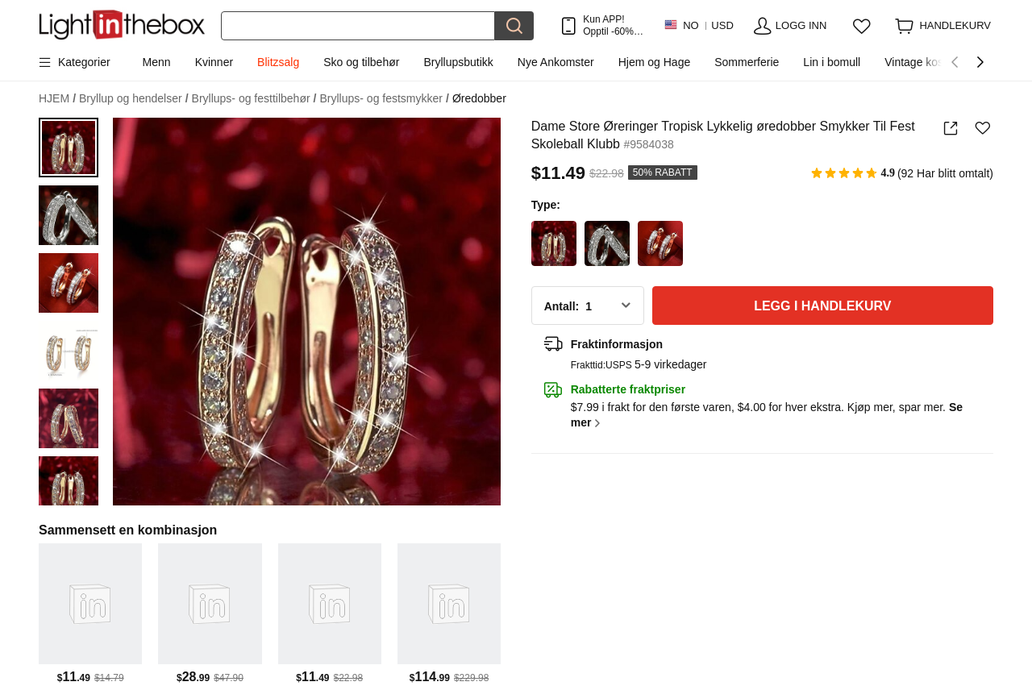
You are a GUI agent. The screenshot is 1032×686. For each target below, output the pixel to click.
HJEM (57, 98)
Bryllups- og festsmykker (384, 98)
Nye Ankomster (556, 62)
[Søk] (358, 25)
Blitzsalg (278, 62)
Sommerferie (746, 62)
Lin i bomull (831, 62)
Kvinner (214, 62)
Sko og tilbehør (361, 62)
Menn (157, 62)
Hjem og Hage (654, 62)
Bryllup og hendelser (134, 98)
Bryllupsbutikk (458, 62)
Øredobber (479, 98)
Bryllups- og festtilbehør (254, 98)
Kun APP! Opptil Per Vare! (613, 25)
